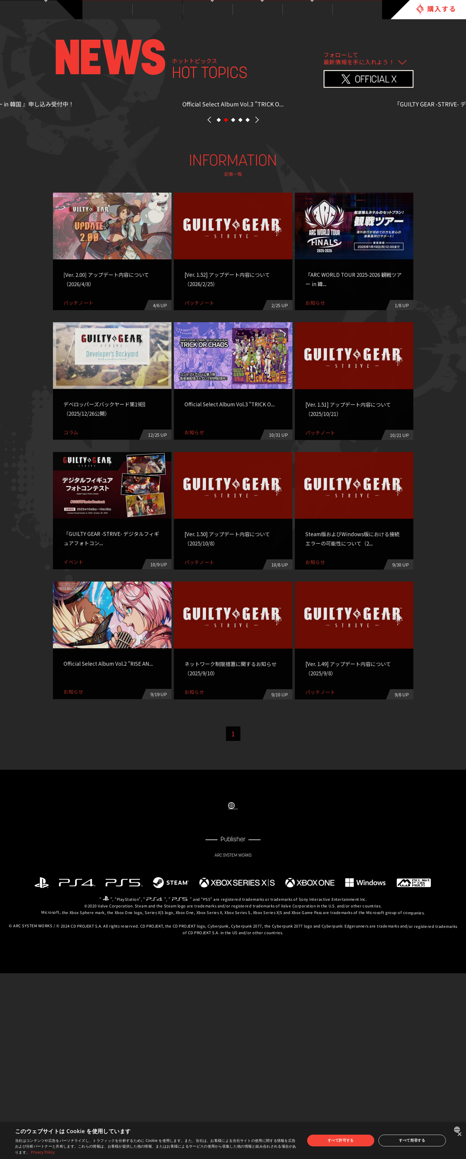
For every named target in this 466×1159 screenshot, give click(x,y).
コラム (340, 341)
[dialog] (233, 1140)
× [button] (459, 1134)
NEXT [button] (257, 258)
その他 (304, 357)
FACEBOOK (221, 1002)
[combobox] (457, 1130)
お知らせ (197, 341)
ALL (125, 341)
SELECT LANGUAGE (233, 976)
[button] (218, 258)
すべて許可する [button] (341, 1140)
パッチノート (161, 357)
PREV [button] (209, 258)
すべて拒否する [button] (412, 1140)
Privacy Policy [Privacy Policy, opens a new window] (43, 1152)
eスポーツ (233, 357)
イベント (269, 341)
